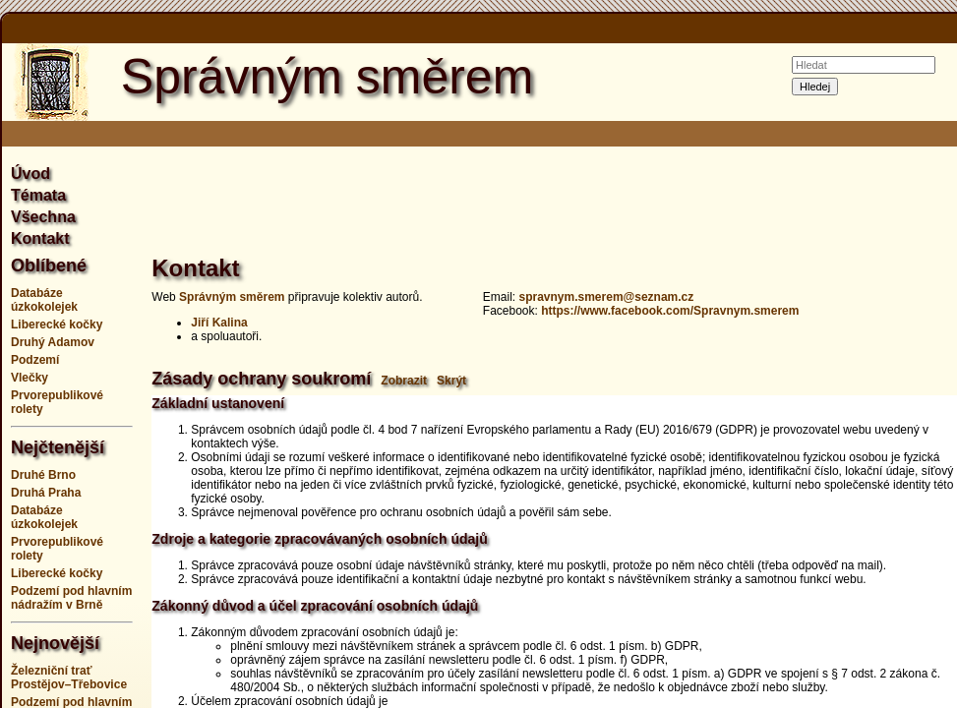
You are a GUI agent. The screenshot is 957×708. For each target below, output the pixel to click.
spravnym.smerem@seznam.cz (605, 297)
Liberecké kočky (56, 324)
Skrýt (451, 380)
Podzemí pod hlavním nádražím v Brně (71, 598)
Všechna (43, 216)
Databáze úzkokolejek (44, 300)
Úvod (30, 173)
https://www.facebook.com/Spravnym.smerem (670, 311)
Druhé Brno (43, 475)
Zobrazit (404, 380)
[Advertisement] (565, 210)
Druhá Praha (46, 493)
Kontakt (40, 238)
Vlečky (29, 377)
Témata (38, 195)
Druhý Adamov (52, 342)
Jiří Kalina (219, 322)
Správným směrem (231, 297)
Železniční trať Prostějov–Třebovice (69, 677)
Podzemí (35, 360)
